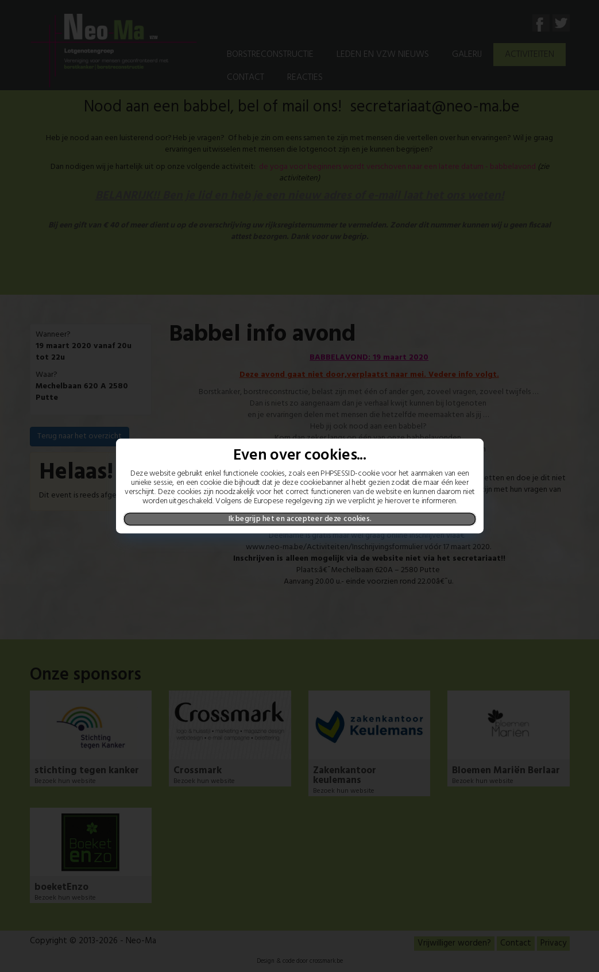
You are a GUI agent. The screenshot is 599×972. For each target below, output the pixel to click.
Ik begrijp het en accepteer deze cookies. (299, 518)
